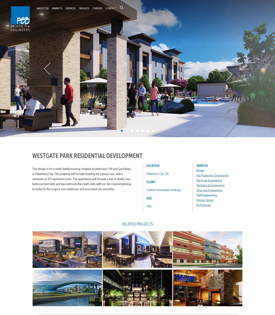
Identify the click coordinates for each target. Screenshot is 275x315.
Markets (57, 8)
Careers (97, 8)
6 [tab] (148, 130)
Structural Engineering (209, 190)
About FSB (43, 8)
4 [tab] (137, 130)
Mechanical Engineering (210, 185)
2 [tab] (127, 130)
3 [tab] (132, 130)
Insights (84, 8)
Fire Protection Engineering (212, 175)
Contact (111, 8)
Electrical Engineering (209, 180)
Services (71, 8)
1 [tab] (121, 130)
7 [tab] (153, 130)
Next (228, 75)
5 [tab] (143, 130)
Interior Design (205, 200)
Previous (47, 68)
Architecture (203, 205)
